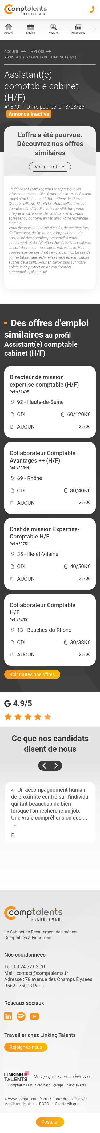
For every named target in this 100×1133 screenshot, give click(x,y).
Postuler (50, 1122)
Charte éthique (67, 1104)
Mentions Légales (18, 1104)
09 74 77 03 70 (29, 966)
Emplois (36, 51)
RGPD (44, 1104)
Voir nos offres (50, 166)
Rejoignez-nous (26, 1047)
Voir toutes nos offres (32, 674)
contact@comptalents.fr (42, 973)
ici (71, 252)
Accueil (11, 51)
